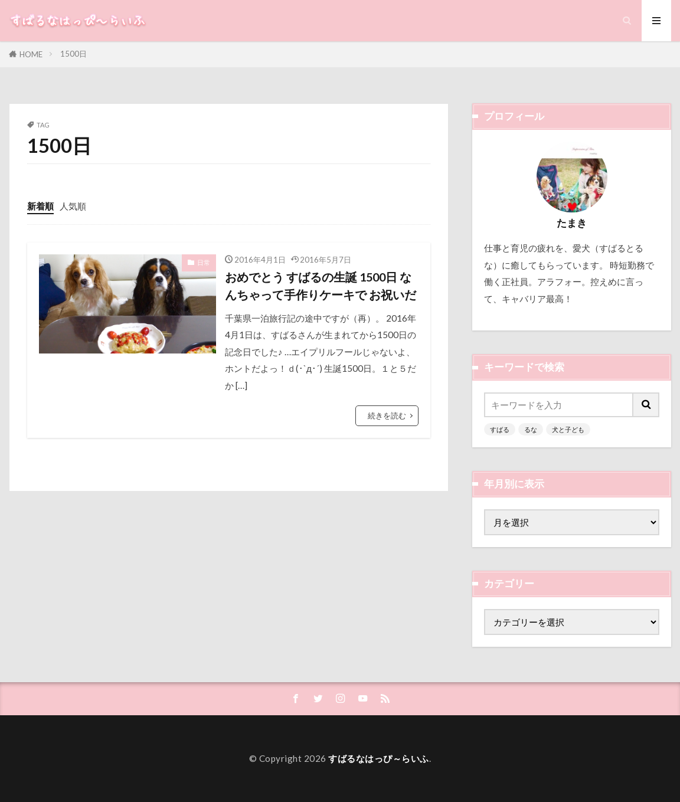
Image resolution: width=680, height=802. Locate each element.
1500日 (73, 53)
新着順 (40, 206)
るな (530, 429)
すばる (499, 429)
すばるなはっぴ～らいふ (378, 758)
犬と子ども (568, 429)
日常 (203, 262)
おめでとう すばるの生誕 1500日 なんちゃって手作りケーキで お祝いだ (320, 286)
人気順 (73, 206)
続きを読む (387, 415)
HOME (30, 54)
